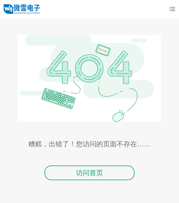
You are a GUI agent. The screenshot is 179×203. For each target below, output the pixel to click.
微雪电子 (22, 9)
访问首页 (89, 172)
